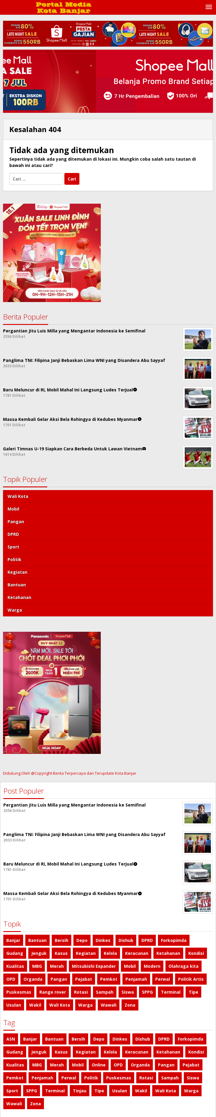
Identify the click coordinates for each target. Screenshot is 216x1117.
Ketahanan (19, 597)
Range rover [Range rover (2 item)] (52, 992)
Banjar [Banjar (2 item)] (13, 940)
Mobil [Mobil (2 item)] (130, 966)
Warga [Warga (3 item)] (85, 1005)
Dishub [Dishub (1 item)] (126, 940)
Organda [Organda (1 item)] (32, 979)
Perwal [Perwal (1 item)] (162, 979)
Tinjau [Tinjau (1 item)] (79, 1091)
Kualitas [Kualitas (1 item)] (15, 966)
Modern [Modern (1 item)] (152, 966)
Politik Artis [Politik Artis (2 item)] (191, 979)
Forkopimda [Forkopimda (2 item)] (174, 940)
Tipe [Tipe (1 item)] (193, 992)
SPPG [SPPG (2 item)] (147, 992)
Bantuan (17, 585)
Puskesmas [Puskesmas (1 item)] (18, 992)
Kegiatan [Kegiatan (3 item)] (86, 953)
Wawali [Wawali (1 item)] (108, 1005)
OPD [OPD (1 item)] (10, 979)
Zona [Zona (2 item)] (130, 1005)
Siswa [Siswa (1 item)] (128, 992)
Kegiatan (17, 572)
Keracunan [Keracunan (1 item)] (136, 953)
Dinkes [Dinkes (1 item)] (103, 940)
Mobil (13, 509)
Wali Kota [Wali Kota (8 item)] (59, 1005)
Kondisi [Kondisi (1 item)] (196, 953)
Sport (13, 547)
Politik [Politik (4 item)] (91, 1078)
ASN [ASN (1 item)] (10, 1039)
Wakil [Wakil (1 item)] (35, 1005)
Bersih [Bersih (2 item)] (61, 940)
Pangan (16, 521)
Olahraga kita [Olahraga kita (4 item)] (183, 966)
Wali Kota (18, 496)
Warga (15, 610)
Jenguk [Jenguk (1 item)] (39, 953)
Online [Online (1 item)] (99, 1065)
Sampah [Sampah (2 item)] (104, 992)
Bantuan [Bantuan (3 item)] (37, 940)
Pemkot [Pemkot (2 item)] (108, 979)
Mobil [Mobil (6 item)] (78, 1065)
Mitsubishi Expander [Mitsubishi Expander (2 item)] (94, 966)
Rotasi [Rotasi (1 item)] (81, 992)
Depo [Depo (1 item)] (82, 940)
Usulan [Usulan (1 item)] (13, 1005)
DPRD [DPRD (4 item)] (147, 940)
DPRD (13, 534)
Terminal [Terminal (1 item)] (171, 992)
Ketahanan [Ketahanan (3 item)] (168, 953)
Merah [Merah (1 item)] (57, 966)
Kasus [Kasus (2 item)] (61, 953)
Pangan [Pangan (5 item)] (59, 979)
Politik (14, 559)
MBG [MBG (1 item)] (37, 966)
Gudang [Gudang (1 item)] (14, 953)
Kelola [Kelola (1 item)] (110, 953)
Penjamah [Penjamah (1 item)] (136, 979)
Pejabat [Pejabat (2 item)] (83, 979)
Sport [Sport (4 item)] (12, 1091)
